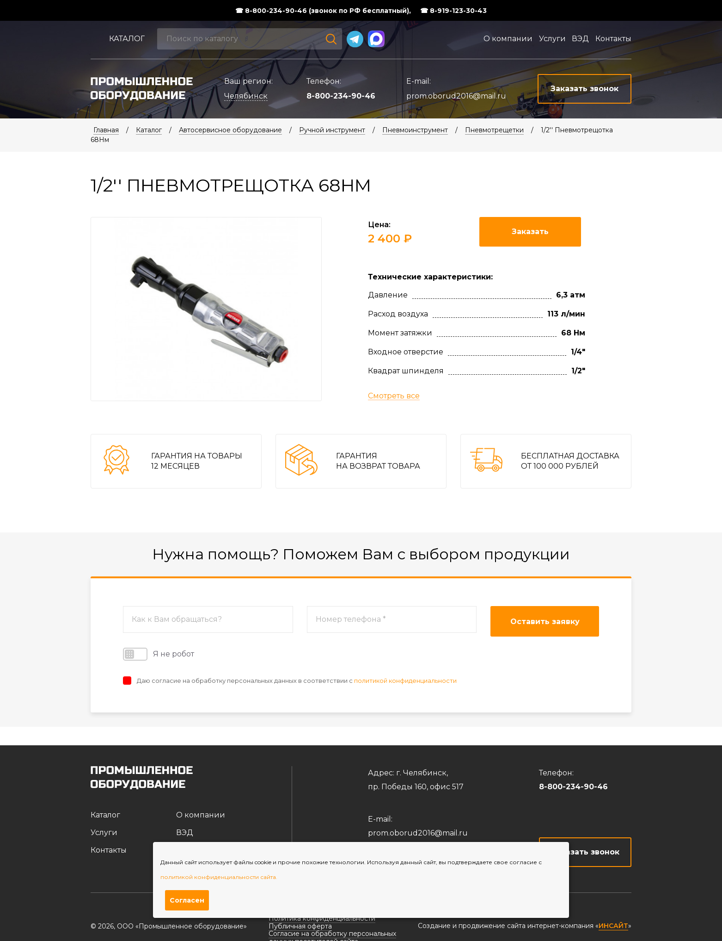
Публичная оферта (300, 926)
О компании (507, 38)
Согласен (187, 900)
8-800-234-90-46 (340, 96)
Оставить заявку (545, 621)
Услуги (552, 38)
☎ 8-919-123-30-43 (453, 10)
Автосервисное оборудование (230, 130)
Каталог (127, 38)
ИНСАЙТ (613, 926)
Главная (106, 130)
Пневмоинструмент (415, 130)
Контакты (613, 38)
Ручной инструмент (332, 130)
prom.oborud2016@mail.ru (456, 96)
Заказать (530, 231)
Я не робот (158, 654)
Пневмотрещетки (494, 130)
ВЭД (580, 38)
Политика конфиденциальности (322, 918)
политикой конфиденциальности (405, 680)
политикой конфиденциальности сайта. (218, 876)
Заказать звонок (585, 852)
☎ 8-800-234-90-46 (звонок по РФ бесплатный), (323, 10)
